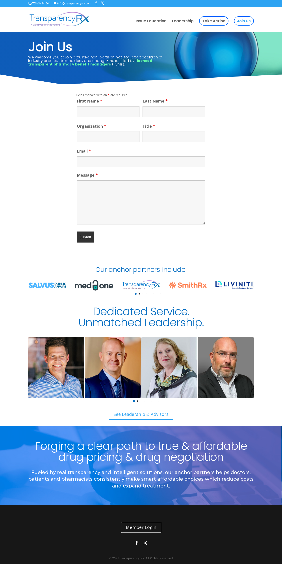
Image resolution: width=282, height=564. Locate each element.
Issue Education (151, 21)
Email (84, 151)
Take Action (213, 21)
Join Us (244, 21)
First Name (89, 101)
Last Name (155, 101)
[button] (136, 294)
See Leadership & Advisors (141, 414)
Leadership (183, 21)
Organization (91, 126)
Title (149, 126)
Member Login (141, 527)
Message (87, 175)
